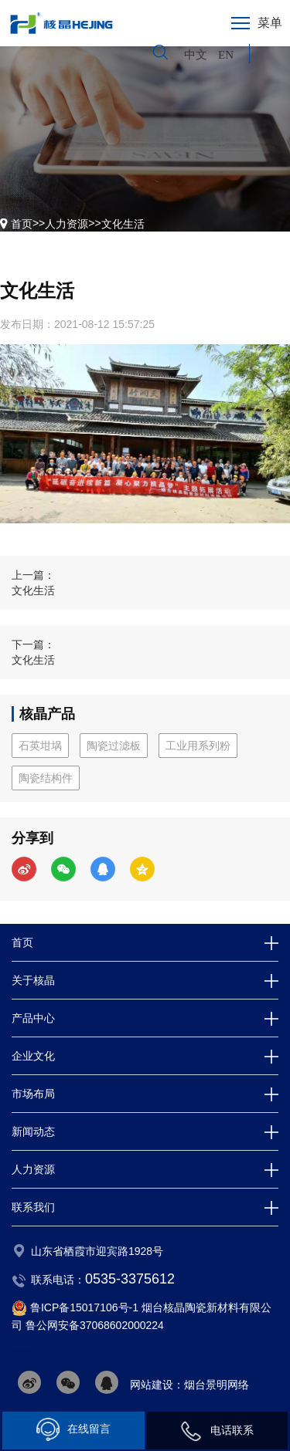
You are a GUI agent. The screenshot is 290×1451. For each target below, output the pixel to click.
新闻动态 (33, 1131)
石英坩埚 (40, 745)
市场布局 (33, 1093)
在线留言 (73, 1429)
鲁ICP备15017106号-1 (84, 1307)
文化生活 (123, 224)
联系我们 (33, 1207)
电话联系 (216, 1431)
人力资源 (66, 224)
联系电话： (103, 1279)
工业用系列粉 (197, 745)
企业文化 (33, 1056)
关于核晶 (33, 980)
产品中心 (33, 1018)
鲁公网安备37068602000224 (95, 1325)
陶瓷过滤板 (114, 745)
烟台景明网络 (216, 1384)
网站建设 (151, 1384)
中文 (197, 54)
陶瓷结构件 (46, 778)
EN (226, 54)
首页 (21, 224)
